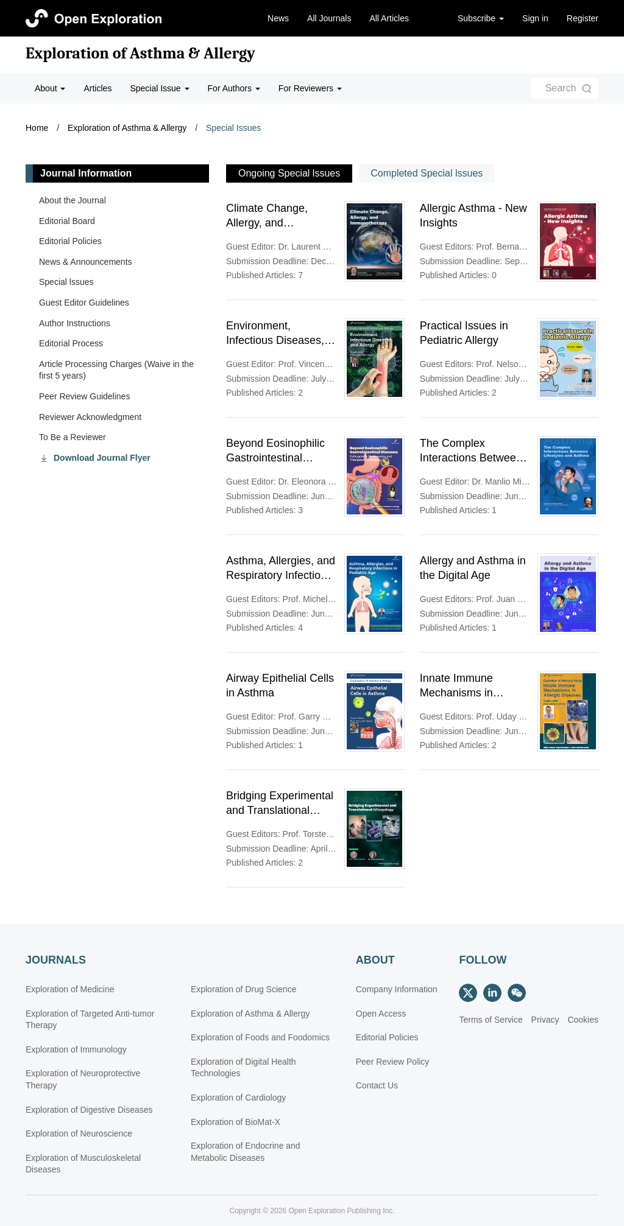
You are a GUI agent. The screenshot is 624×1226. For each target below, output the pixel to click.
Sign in (535, 18)
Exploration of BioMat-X (235, 1122)
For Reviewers (310, 88)
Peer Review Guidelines (84, 396)
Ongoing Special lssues (289, 173)
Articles (97, 88)
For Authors (234, 88)
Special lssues (66, 282)
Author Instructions (74, 323)
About (50, 88)
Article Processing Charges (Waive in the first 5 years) (116, 370)
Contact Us (377, 1085)
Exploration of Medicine (70, 989)
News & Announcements (85, 262)
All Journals (329, 18)
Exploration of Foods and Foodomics (260, 1037)
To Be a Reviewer (72, 437)
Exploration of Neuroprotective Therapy (83, 1079)
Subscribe (481, 18)
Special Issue (159, 88)
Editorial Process (71, 343)
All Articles (389, 18)
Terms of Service (490, 1020)
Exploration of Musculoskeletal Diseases (83, 1164)
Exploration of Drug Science (244, 989)
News (278, 18)
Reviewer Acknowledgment (90, 417)
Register (582, 18)
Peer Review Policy (393, 1062)
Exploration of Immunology (76, 1049)
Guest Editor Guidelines (84, 302)
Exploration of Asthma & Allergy (140, 53)
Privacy (545, 1020)
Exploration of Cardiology (238, 1097)
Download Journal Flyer (102, 458)
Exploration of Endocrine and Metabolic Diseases (245, 1152)
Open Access (381, 1013)
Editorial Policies (70, 241)
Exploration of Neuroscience (79, 1133)
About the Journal (72, 200)
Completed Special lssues (426, 173)
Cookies (582, 1020)
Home (37, 128)
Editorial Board (67, 221)
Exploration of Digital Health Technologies (243, 1068)
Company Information (397, 989)
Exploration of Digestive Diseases (89, 1110)
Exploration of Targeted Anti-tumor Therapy (90, 1020)
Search (560, 88)
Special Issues (233, 128)
